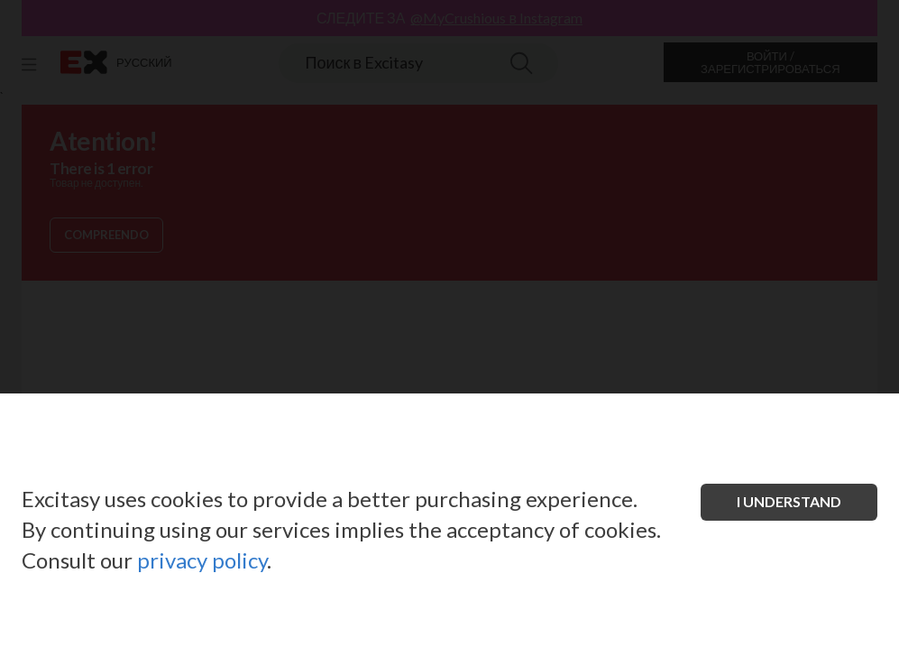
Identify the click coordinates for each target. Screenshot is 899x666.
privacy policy (202, 560)
